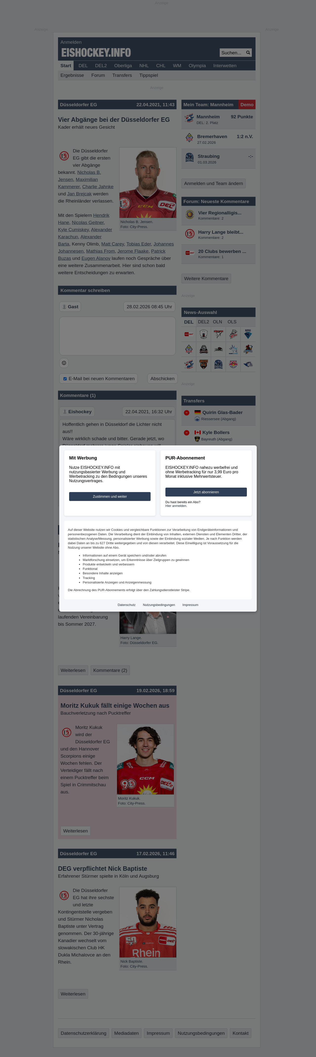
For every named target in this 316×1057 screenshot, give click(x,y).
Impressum (190, 605)
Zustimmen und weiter (110, 496)
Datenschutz (127, 605)
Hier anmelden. (176, 506)
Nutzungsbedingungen (159, 605)
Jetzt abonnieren (206, 492)
